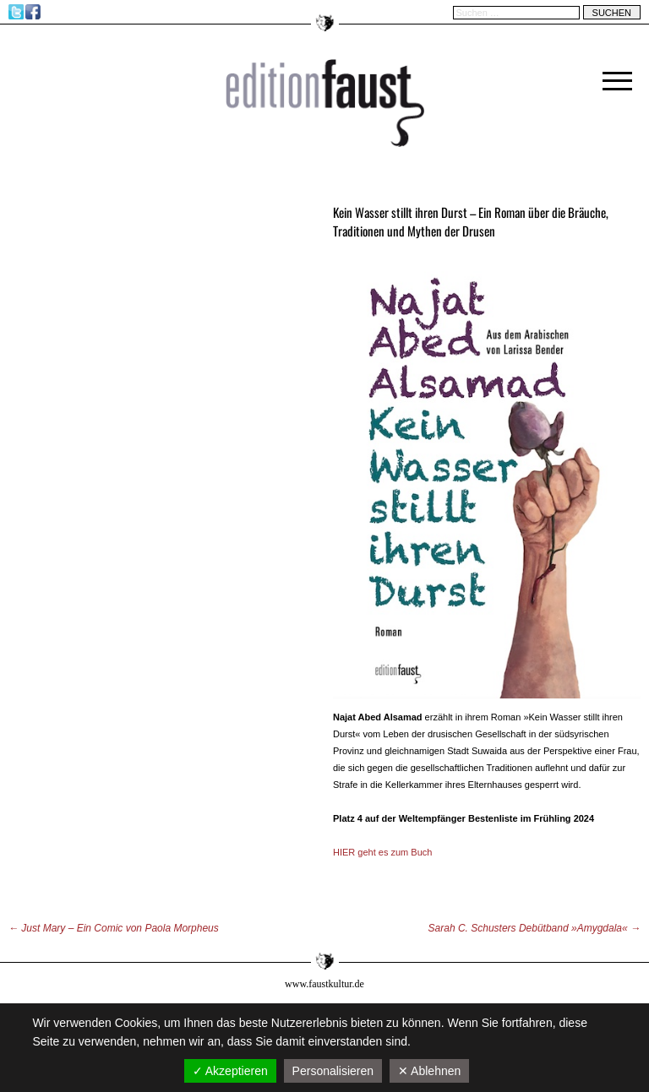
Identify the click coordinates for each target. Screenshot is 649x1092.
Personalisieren (333, 1071)
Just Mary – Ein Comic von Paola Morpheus (113, 928)
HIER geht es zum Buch (382, 852)
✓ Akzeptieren (230, 1071)
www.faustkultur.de (324, 984)
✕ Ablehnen (429, 1071)
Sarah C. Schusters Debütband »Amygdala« (534, 928)
